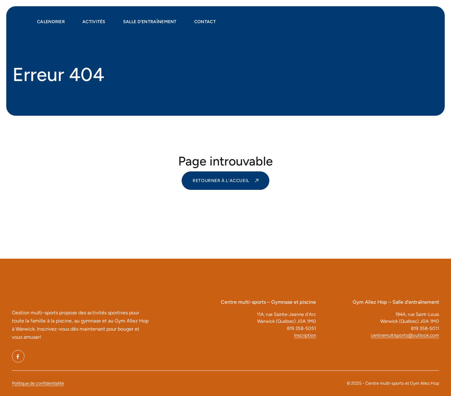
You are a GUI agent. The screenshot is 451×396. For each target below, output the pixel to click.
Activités (94, 21)
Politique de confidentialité (38, 383)
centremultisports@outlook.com (405, 335)
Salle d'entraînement (150, 21)
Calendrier (51, 21)
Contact (205, 21)
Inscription (305, 335)
